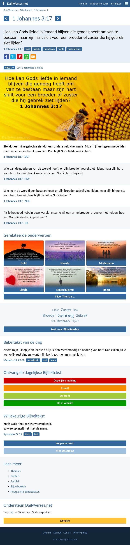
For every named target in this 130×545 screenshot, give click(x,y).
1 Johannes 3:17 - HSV (17, 179)
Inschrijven (116, 3)
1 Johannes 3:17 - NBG (17, 201)
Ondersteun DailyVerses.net (28, 505)
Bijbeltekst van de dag (23, 342)
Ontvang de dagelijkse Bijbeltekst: (33, 372)
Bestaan (63, 321)
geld (27, 49)
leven (27, 434)
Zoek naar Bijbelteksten (65, 329)
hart (36, 434)
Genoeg (65, 315)
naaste (37, 49)
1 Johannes (39, 10)
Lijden (55, 310)
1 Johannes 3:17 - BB (16, 223)
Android (65, 395)
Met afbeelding (65, 451)
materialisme (74, 49)
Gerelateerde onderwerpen (27, 235)
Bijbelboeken (26, 10)
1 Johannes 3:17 (13, 49)
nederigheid (33, 360)
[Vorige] (6, 18)
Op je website (65, 403)
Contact (67, 532)
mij (11, 512)
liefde (61, 49)
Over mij (47, 532)
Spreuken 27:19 (13, 434)
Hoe (75, 310)
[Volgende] (58, 18)
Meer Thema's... (65, 296)
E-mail (65, 388)
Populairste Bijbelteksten (25, 491)
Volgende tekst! (65, 443)
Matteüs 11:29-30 (14, 360)
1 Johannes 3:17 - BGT (17, 156)
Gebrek (81, 315)
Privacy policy (80, 532)
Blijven (75, 321)
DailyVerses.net (11, 10)
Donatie (65, 520)
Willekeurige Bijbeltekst (24, 416)
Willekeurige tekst (99, 3)
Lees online (30, 67)
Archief (15, 481)
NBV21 (9, 67)
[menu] (126, 5)
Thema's (83, 3)
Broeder (49, 315)
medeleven (49, 49)
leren (53, 360)
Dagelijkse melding (65, 380)
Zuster (66, 309)
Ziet (53, 321)
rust (45, 360)
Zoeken (15, 476)
